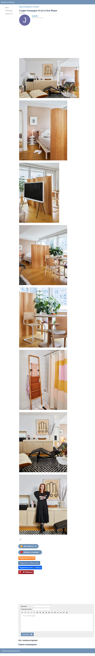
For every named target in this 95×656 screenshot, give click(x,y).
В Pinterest (28, 572)
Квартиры (22, 13)
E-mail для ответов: (26, 609)
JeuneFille (35, 16)
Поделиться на (30, 567)
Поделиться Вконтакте (29, 563)
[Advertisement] (34, 39)
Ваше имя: (24, 606)
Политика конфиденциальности (11, 650)
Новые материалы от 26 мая (29, 7)
